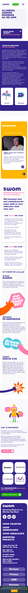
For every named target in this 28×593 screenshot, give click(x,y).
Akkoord (14, 590)
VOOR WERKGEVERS (10, 529)
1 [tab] (6, 133)
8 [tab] (21, 133)
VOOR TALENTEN (12, 524)
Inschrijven (8, 451)
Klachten (14, 585)
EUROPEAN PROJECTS (9, 538)
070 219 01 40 (8, 552)
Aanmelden (15, 4)
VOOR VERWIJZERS (13, 534)
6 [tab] (17, 133)
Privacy (14, 575)
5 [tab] (15, 133)
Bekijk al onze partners (12, 495)
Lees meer (24, 588)
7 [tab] (19, 133)
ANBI (14, 580)
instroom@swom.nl (10, 563)
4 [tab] (13, 133)
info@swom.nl (8, 556)
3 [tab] (10, 133)
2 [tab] (8, 133)
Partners (14, 569)
